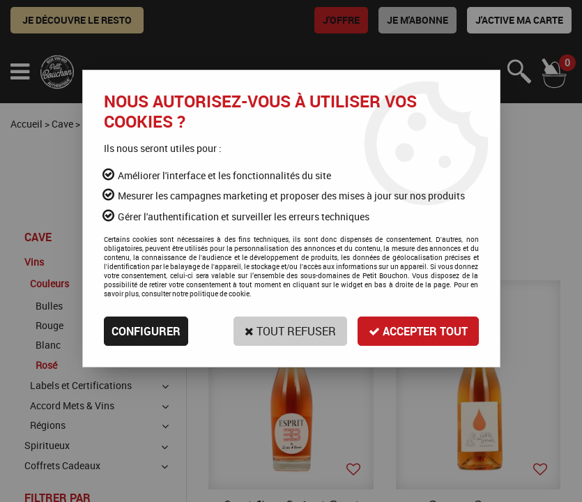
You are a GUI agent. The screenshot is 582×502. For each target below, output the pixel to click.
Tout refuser (290, 331)
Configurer (146, 331)
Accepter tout (418, 331)
